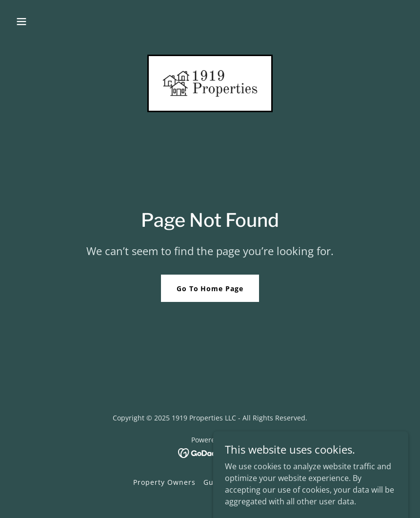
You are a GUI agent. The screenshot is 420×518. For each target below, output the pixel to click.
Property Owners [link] (164, 482)
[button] (21, 21)
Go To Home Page (210, 288)
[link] (210, 83)
